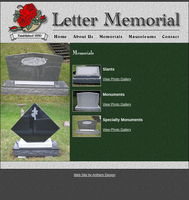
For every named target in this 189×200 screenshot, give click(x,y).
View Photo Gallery (117, 79)
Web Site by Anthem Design (94, 175)
